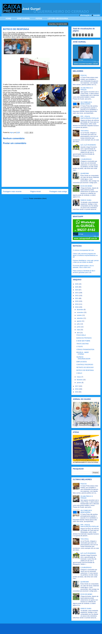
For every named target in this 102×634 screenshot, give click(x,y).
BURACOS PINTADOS (84, 338)
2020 (77, 301)
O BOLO (79, 373)
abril (78, 332)
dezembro (80, 309)
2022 (77, 295)
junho (79, 327)
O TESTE (79, 346)
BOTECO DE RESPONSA (85, 370)
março (79, 377)
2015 (77, 392)
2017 (77, 386)
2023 (77, 292)
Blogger (75, 630)
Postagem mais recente (12, 191)
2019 (77, 304)
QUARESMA (84, 173)
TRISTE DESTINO (82, 344)
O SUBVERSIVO (86, 159)
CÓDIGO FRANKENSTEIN (85, 349)
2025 (77, 287)
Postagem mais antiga (58, 191)
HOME (8, 18)
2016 (77, 389)
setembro (80, 318)
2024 (77, 290)
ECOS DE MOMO (86, 186)
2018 (77, 307)
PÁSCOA (83, 75)
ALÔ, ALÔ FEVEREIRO (88, 145)
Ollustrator (60, 630)
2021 (77, 298)
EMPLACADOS (81, 361)
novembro (80, 312)
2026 (77, 284)
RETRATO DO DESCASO (85, 367)
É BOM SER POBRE (83, 341)
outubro (79, 315)
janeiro (79, 382)
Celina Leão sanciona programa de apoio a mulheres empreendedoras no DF (85, 255)
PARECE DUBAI (85, 200)
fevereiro (80, 379)
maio (78, 329)
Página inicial (35, 191)
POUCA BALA (81, 335)
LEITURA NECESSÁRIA (58, 18)
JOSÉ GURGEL (23, 18)
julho (78, 324)
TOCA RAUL (84, 131)
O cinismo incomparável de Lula (83, 250)
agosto (79, 321)
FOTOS (39, 18)
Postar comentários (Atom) (37, 198)
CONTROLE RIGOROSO (84, 364)
